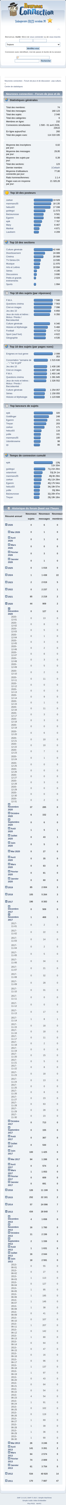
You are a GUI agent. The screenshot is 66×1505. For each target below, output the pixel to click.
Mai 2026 (15, 532)
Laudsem (10, 232)
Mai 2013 (15, 1443)
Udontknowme (13, 441)
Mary (8, 225)
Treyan (9, 423)
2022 (10, 589)
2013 (10, 1212)
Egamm (10, 218)
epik (8, 221)
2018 (10, 894)
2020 (10, 604)
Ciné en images (13, 307)
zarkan (9, 200)
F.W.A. (9, 300)
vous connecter (36, 37)
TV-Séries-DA (13, 260)
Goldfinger (11, 416)
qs (7, 445)
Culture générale (14, 249)
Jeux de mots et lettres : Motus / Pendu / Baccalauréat (17, 317)
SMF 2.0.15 (21, 1498)
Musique (10, 264)
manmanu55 (12, 203)
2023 (10, 582)
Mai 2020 (15, 851)
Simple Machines (45, 1498)
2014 (10, 1204)
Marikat (9, 228)
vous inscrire (54, 37)
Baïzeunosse (12, 214)
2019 (10, 887)
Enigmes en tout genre (17, 354)
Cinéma (10, 256)
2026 (10, 525)
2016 (10, 1190)
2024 (10, 575)
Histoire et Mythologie (16, 327)
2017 (10, 902)
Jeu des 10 (11, 311)
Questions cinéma (15, 304)
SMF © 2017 (32, 1498)
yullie (8, 434)
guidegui (10, 211)
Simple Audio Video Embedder (34, 1500)
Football (10, 331)
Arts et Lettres (13, 267)
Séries (9, 271)
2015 (10, 1197)
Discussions (12, 274)
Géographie (12, 338)
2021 (10, 597)
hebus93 (10, 207)
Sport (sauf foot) (14, 334)
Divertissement (13, 253)
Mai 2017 (15, 1159)
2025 (10, 568)
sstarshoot (11, 472)
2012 (10, 1474)
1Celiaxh (55, 167)
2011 (10, 1481)
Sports (9, 284)
